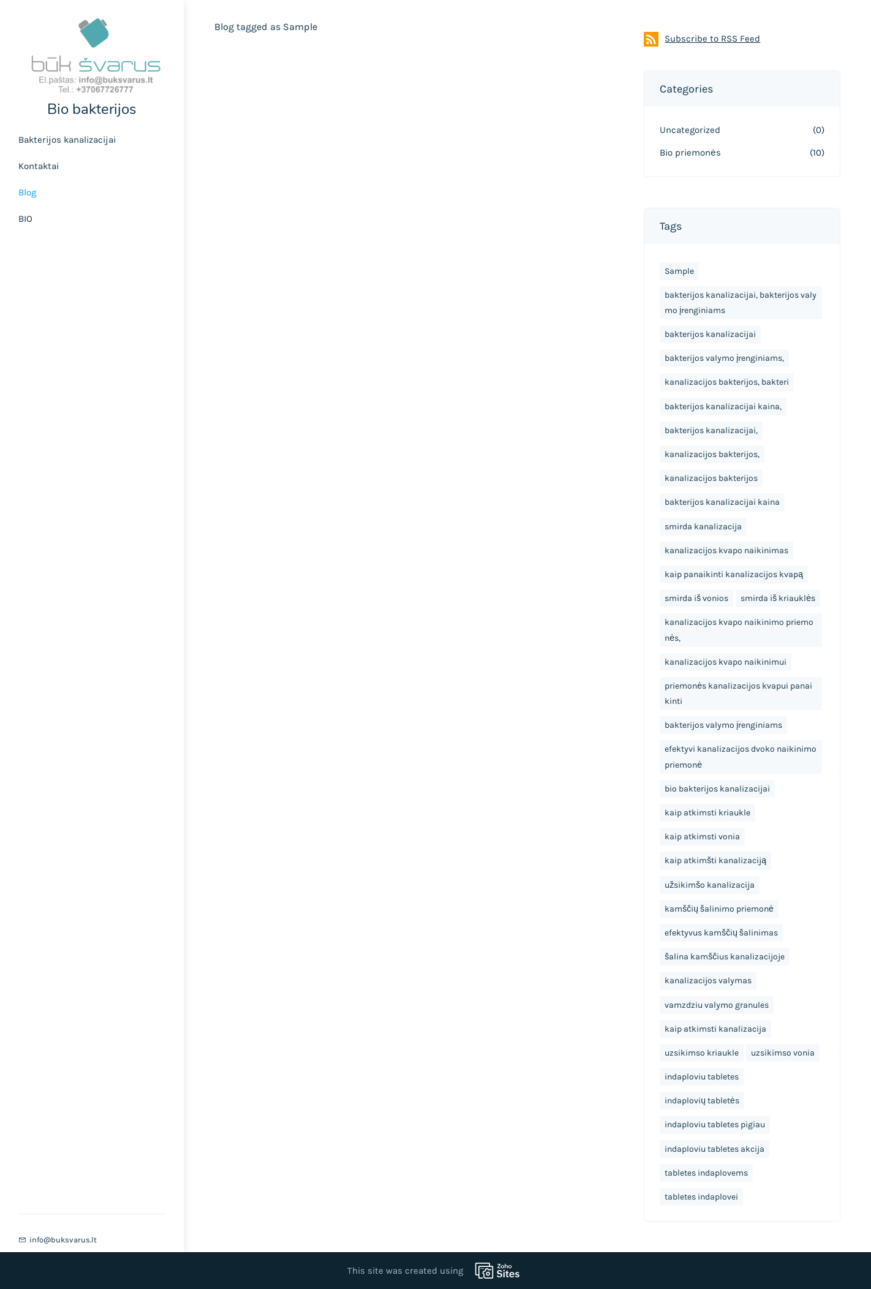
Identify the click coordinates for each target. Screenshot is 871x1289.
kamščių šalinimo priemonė (719, 909)
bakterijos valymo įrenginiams (723, 725)
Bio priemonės (690, 152)
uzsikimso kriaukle (702, 1053)
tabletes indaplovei (701, 1197)
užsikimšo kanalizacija (710, 885)
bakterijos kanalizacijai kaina (722, 502)
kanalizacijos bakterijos (711, 478)
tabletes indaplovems (706, 1173)
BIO (25, 218)
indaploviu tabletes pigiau (715, 1124)
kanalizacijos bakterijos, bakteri (727, 382)
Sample (679, 271)
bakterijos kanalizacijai (710, 334)
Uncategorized (690, 129)
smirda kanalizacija (703, 526)
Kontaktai (38, 166)
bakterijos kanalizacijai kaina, (723, 406)
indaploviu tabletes (702, 1077)
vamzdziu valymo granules (717, 1005)
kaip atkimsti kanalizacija (715, 1029)
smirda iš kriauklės (778, 598)
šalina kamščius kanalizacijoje (725, 956)
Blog (27, 192)
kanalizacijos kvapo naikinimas (726, 550)
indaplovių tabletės (702, 1100)
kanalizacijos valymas (708, 980)
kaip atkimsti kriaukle (707, 812)
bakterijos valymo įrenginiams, (724, 358)
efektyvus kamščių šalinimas (721, 933)
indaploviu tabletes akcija (714, 1149)
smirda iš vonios (696, 598)
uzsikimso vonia (783, 1053)
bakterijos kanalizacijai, (711, 430)
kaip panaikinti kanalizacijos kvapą (734, 574)
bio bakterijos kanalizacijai (717, 789)
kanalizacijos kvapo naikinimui (725, 662)
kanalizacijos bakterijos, (712, 454)
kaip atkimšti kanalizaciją (715, 860)
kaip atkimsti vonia (702, 836)
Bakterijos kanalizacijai (67, 139)
